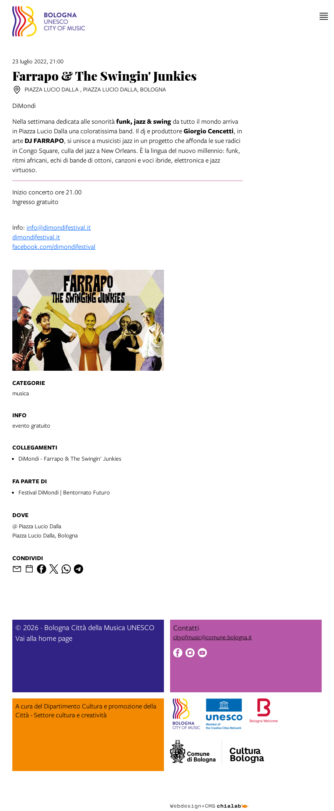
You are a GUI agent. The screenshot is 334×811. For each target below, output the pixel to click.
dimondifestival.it (36, 236)
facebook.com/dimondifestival (53, 246)
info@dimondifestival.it (59, 227)
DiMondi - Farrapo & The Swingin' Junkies (69, 458)
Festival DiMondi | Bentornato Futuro (64, 492)
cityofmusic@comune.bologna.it (212, 637)
